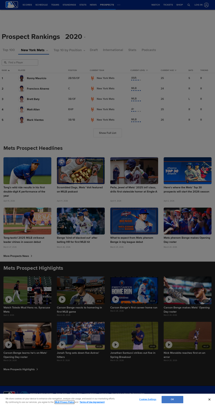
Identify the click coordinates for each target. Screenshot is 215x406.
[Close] (209, 399)
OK (172, 399)
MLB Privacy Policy (64, 402)
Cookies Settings (147, 399)
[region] (107, 400)
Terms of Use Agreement (92, 402)
